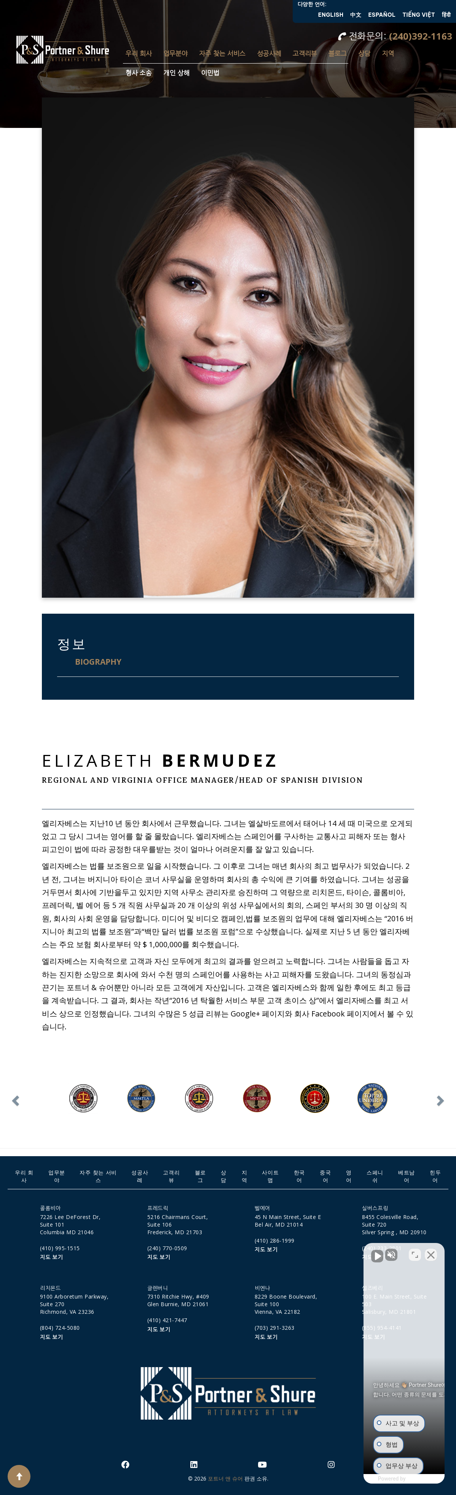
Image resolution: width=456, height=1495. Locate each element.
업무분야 (175, 53)
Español (381, 14)
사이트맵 (270, 1176)
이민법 (210, 73)
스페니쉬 (375, 1176)
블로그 (337, 53)
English (331, 14)
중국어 (325, 1176)
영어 (349, 1176)
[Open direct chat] (415, 1252)
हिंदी (446, 14)
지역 (388, 53)
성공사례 (269, 53)
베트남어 (406, 1176)
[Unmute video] (321, 1252)
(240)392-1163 (420, 36)
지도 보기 (51, 1257)
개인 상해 (176, 73)
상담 (364, 53)
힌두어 (435, 1176)
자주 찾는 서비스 (222, 53)
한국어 (299, 1176)
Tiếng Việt (419, 14)
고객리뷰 (305, 53)
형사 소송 (139, 73)
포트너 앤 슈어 (225, 1478)
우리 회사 (139, 53)
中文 (355, 14)
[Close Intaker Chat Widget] (431, 1252)
